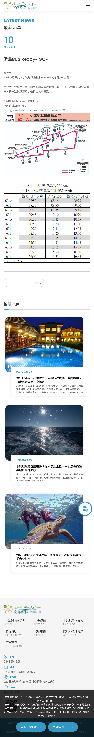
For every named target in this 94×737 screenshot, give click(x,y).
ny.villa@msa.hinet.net (19, 671)
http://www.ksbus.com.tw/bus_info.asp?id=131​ (34, 110)
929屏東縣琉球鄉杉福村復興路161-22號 (29, 681)
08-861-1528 (12, 661)
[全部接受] (63, 727)
